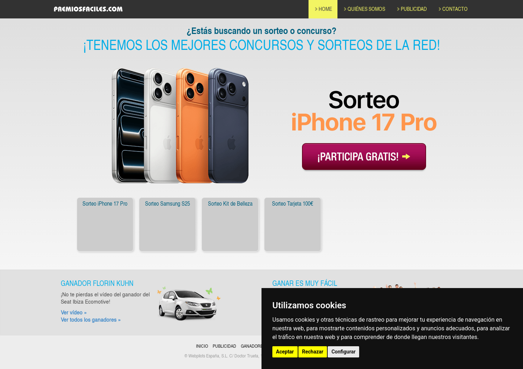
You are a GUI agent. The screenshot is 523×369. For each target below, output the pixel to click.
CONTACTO (453, 9)
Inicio (202, 346)
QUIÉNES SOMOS (364, 9)
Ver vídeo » (74, 312)
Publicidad (224, 346)
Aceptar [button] (285, 352)
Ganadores (253, 346)
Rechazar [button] (312, 352)
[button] (62, 226)
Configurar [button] (343, 352)
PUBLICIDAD (411, 9)
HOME (323, 9)
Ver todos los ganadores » (91, 319)
